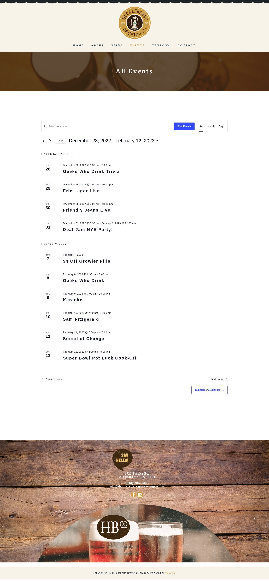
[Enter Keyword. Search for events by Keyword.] (108, 126)
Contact (187, 45)
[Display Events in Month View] (211, 126)
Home (78, 45)
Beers (117, 45)
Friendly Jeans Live (86, 210)
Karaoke (73, 299)
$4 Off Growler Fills (87, 261)
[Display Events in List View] (201, 126)
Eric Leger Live (81, 191)
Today (60, 141)
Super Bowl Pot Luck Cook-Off (100, 358)
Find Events (184, 126)
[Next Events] (50, 141)
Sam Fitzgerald (81, 319)
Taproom (161, 45)
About (97, 45)
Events (137, 45)
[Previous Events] (43, 141)
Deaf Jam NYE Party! (88, 229)
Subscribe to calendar (207, 391)
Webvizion (171, 574)
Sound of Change (83, 338)
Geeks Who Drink (83, 280)
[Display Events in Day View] (221, 126)
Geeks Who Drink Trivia (91, 171)
